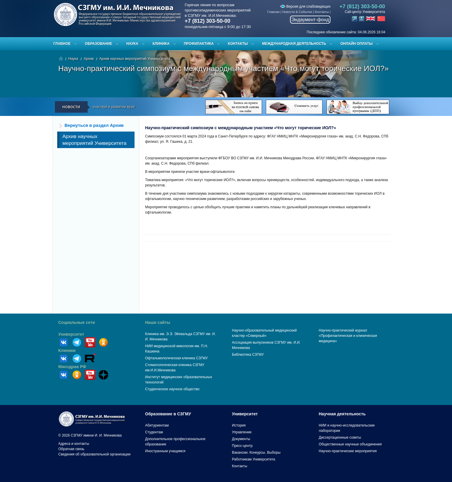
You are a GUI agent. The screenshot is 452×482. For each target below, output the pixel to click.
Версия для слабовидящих (305, 6)
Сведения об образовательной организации (94, 454)
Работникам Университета (253, 459)
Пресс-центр (242, 446)
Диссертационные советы (340, 437)
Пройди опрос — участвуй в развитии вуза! (103, 107)
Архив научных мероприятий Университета (134, 59)
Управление (242, 432)
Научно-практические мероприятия (347, 451)
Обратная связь (71, 449)
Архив (89, 59)
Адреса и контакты (73, 444)
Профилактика (199, 44)
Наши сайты (157, 322)
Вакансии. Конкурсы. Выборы (256, 452)
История (239, 425)
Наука (132, 44)
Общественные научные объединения (350, 444)
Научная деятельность (342, 413)
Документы (241, 439)
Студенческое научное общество (172, 389)
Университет (71, 334)
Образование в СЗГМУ (168, 413)
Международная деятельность (294, 44)
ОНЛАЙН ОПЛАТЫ (356, 44)
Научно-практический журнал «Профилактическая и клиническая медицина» (348, 335)
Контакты (322, 12)
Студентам (154, 432)
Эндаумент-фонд (310, 19)
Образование (98, 44)
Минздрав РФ (72, 366)
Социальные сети (76, 322)
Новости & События (297, 12)
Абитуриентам (157, 425)
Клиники (67, 350)
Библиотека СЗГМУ (248, 355)
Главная (273, 12)
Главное (62, 44)
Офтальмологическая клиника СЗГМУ (176, 358)
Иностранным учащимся (165, 451)
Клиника (161, 44)
